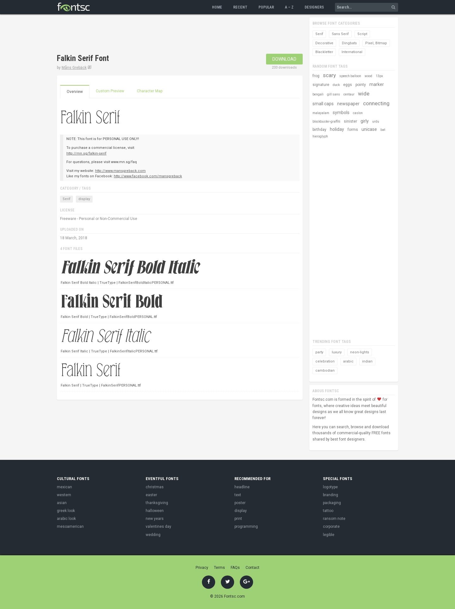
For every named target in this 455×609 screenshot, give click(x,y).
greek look (66, 511)
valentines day (158, 526)
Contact (252, 567)
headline (242, 487)
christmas (155, 487)
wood (368, 76)
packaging (332, 503)
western (64, 495)
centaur (349, 94)
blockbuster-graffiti (326, 121)
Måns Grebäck (74, 67)
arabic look (66, 518)
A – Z (289, 7)
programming (246, 526)
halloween (155, 511)
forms (353, 129)
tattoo (328, 511)
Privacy (202, 567)
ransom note (334, 518)
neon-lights (359, 352)
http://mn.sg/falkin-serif (86, 153)
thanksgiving (157, 503)
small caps (323, 103)
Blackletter (324, 52)
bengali (318, 94)
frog (315, 76)
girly (365, 121)
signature (320, 84)
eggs (347, 84)
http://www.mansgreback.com (120, 171)
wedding (153, 535)
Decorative (324, 43)
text (237, 495)
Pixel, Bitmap (376, 43)
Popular (266, 7)
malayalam (320, 113)
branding (330, 495)
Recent (240, 7)
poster (240, 503)
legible (328, 535)
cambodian (325, 370)
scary (329, 75)
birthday (319, 129)
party (319, 352)
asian (62, 503)
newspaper (348, 103)
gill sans (333, 94)
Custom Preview (110, 91)
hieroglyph (320, 136)
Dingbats (349, 43)
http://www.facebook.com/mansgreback (148, 176)
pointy (360, 84)
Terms (219, 567)
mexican (64, 487)
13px (379, 76)
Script (362, 34)
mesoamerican (70, 526)
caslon (358, 113)
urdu (375, 121)
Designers (314, 7)
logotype (330, 487)
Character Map (149, 91)
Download (284, 59)
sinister (350, 121)
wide (363, 93)
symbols (341, 112)
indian (367, 361)
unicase (369, 129)
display (84, 199)
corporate (331, 526)
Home (217, 7)
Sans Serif (340, 34)
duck (336, 85)
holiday (337, 129)
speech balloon (350, 76)
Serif (66, 199)
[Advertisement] (172, 35)
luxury (337, 352)
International (352, 52)
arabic (348, 361)
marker (376, 84)
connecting (376, 103)
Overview (75, 91)
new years (155, 518)
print (238, 518)
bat (382, 129)
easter (151, 495)
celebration (325, 361)
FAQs (235, 567)
